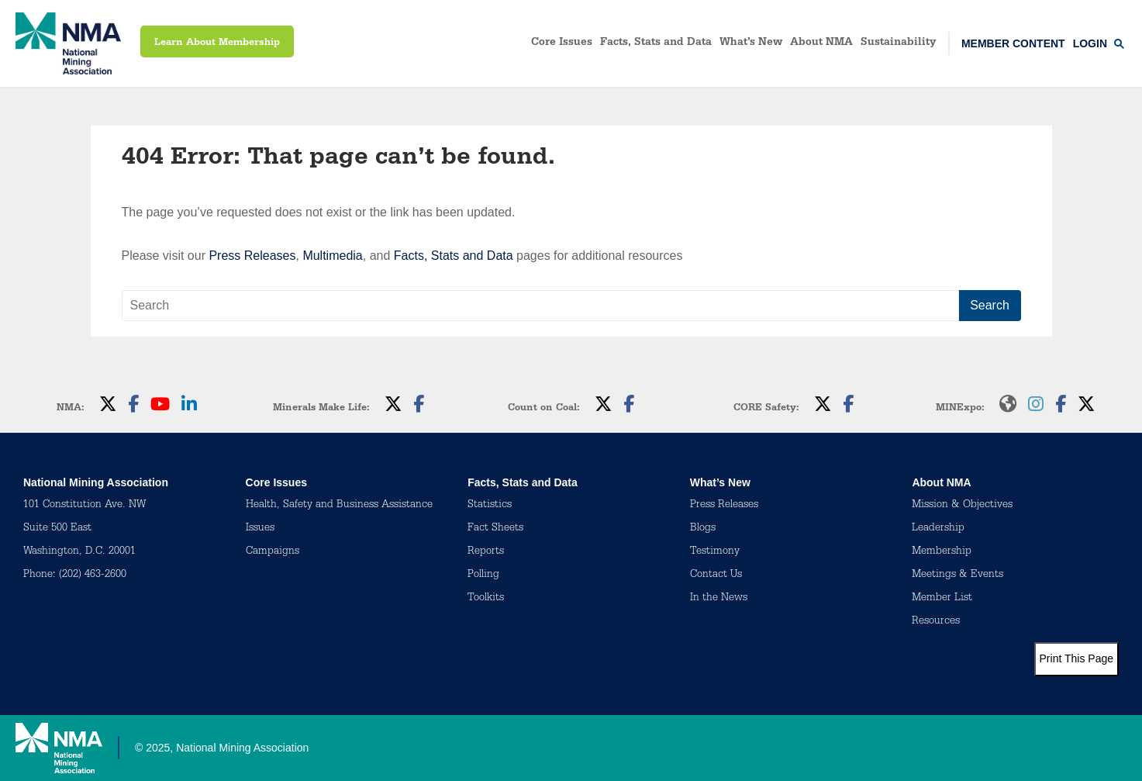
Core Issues (561, 43)
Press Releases (252, 255)
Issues (260, 529)
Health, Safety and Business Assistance (339, 505)
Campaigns (272, 552)
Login (1090, 43)
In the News (718, 598)
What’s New (750, 43)
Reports (485, 552)
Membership (941, 552)
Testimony (715, 552)
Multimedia (332, 255)
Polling (483, 575)
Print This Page (1076, 658)
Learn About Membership (217, 43)
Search (989, 305)
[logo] (68, 43)
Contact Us (716, 575)
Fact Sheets (495, 529)
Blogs (703, 529)
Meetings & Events (957, 575)
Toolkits (485, 598)
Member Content (1013, 43)
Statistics (489, 505)
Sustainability (899, 43)
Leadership (938, 529)
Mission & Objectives (962, 505)
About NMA (821, 43)
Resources (936, 622)
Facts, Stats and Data (656, 43)
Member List (942, 598)
